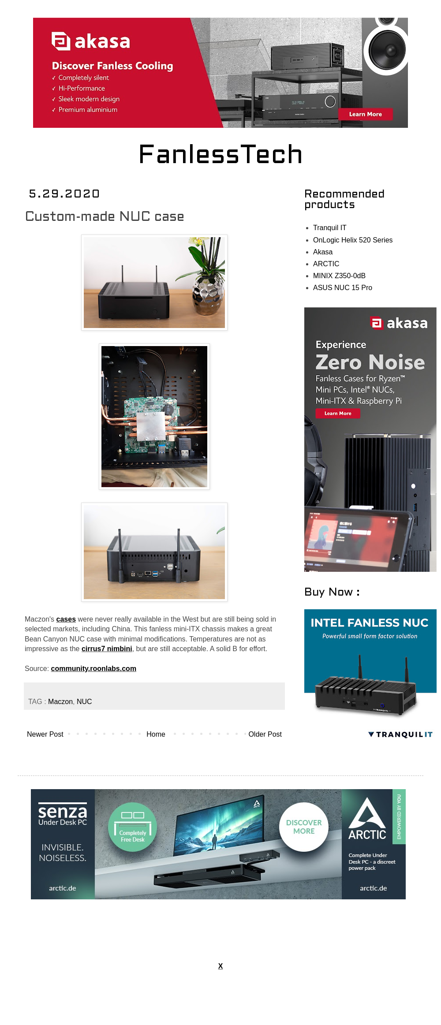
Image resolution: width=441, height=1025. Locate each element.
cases (66, 619)
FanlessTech (220, 156)
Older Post (265, 734)
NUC (84, 701)
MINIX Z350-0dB (339, 276)
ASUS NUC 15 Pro (342, 287)
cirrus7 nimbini (107, 648)
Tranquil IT (330, 227)
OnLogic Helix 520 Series (353, 240)
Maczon (60, 701)
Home (155, 734)
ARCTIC (326, 264)
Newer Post (45, 734)
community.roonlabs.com (94, 668)
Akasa (323, 252)
